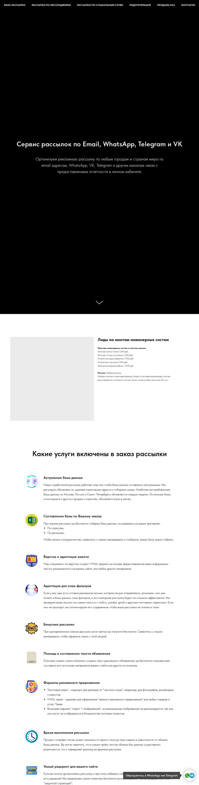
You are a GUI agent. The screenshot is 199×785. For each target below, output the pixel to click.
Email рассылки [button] (14, 5)
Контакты (188, 5)
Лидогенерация (140, 5)
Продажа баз (166, 5)
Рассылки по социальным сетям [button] (100, 5)
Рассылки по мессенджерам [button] (51, 5)
